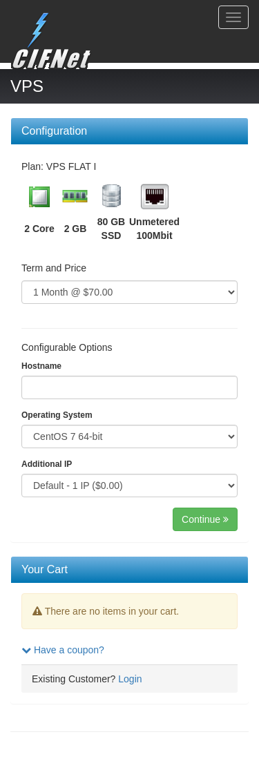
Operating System (57, 415)
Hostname (41, 366)
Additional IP (46, 464)
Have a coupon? (62, 649)
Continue (205, 519)
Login (130, 678)
